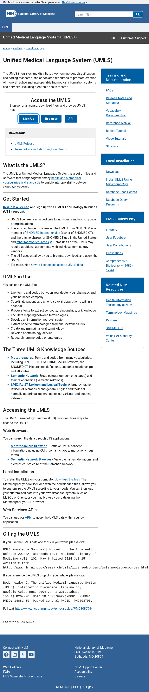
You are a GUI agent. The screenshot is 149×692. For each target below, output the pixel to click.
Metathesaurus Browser (29, 446)
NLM (59, 687)
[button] (138, 14)
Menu (6, 27)
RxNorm (111, 320)
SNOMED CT (114, 328)
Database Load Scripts (121, 192)
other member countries (32, 242)
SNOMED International (42, 233)
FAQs (109, 90)
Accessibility (83, 672)
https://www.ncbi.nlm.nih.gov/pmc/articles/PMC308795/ (53, 608)
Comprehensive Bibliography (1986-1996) (119, 265)
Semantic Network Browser (31, 459)
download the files (67, 479)
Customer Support (133, 38)
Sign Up (28, 119)
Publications (114, 253)
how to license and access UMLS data (57, 265)
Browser (51, 119)
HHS (76, 687)
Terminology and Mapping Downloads (40, 149)
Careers (79, 676)
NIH (67, 687)
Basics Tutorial (116, 131)
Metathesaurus (22, 357)
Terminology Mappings (121, 312)
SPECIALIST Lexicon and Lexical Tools (39, 384)
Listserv (111, 230)
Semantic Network (24, 376)
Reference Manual (118, 123)
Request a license (16, 207)
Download (113, 172)
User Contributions (118, 245)
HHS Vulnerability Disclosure (22, 676)
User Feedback (116, 237)
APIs (28, 517)
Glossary (112, 146)
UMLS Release (24, 143)
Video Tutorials (116, 138)
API (70, 119)
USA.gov (87, 687)
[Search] (103, 14)
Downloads (17, 133)
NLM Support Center (88, 667)
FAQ (113, 38)
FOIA (6, 672)
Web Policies (12, 667)
